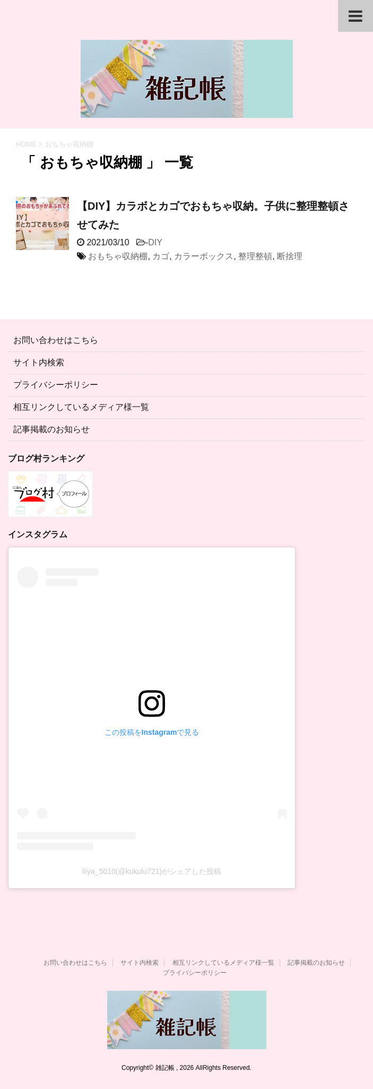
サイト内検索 (38, 362)
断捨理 (289, 256)
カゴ (160, 256)
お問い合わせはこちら (55, 340)
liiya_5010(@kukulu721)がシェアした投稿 (151, 871)
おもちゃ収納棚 (118, 256)
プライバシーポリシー (55, 384)
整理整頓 (255, 256)
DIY (155, 242)
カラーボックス (203, 256)
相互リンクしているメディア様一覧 (81, 406)
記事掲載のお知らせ (51, 429)
